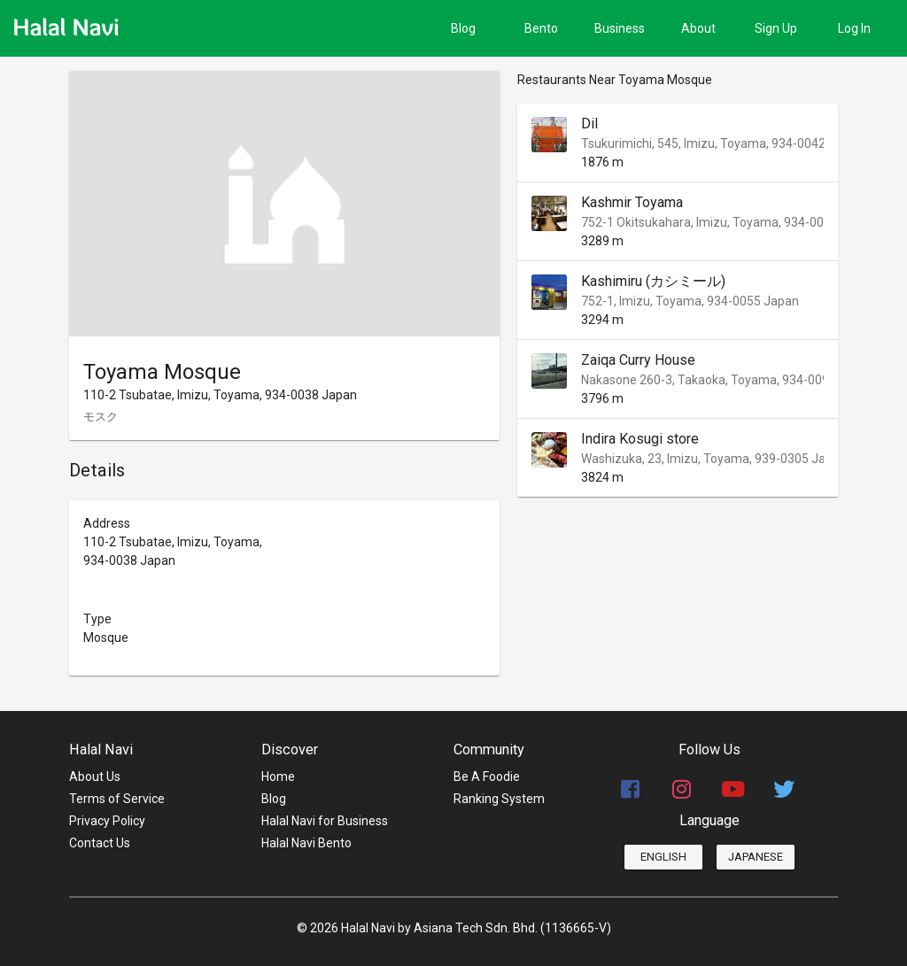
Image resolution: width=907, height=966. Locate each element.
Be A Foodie (487, 776)
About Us (94, 776)
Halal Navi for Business (324, 821)
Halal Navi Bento (306, 843)
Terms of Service (117, 799)
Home (278, 776)
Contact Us (99, 843)
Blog (273, 799)
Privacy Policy (107, 821)
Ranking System (499, 799)
